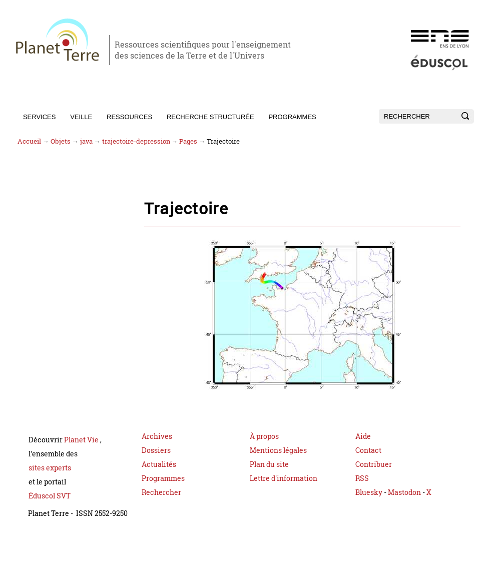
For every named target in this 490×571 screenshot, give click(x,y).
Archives (157, 437)
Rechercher (161, 493)
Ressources (129, 117)
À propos (264, 437)
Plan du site (269, 465)
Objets (61, 141)
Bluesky (368, 493)
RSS (362, 479)
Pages (188, 141)
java (86, 141)
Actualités (159, 465)
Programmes (292, 117)
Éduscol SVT (50, 496)
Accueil (29, 141)
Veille (81, 117)
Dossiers (156, 451)
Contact (368, 451)
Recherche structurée (210, 117)
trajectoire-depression (136, 141)
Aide (363, 437)
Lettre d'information (283, 479)
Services (39, 117)
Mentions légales (278, 451)
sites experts (50, 468)
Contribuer (373, 465)
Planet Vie (82, 440)
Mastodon (405, 493)
